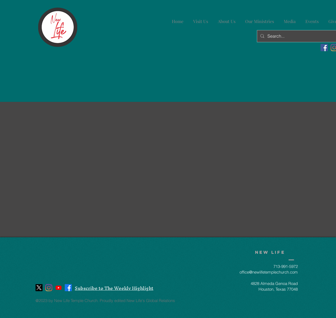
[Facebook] (324, 47)
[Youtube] (58, 287)
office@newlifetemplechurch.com (269, 272)
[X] (39, 287)
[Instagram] (48, 287)
